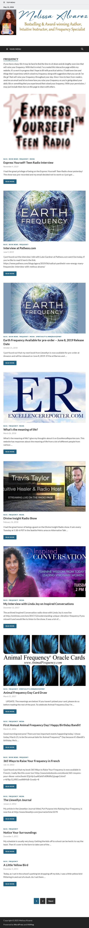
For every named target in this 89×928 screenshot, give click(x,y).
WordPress (18, 924)
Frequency (23, 159)
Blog (5, 159)
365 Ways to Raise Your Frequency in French (31, 761)
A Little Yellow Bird (15, 865)
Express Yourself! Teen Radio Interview (28, 162)
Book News (13, 159)
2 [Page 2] (42, 901)
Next (50, 901)
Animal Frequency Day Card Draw (25, 692)
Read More (8, 180)
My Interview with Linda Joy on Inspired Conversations (38, 603)
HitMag (30, 924)
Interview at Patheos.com (19, 248)
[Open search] (82, 49)
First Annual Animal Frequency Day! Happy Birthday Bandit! (42, 725)
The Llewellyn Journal (17, 800)
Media (32, 159)
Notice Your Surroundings (20, 832)
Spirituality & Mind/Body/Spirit (48, 337)
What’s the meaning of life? (20, 429)
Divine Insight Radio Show (20, 518)
